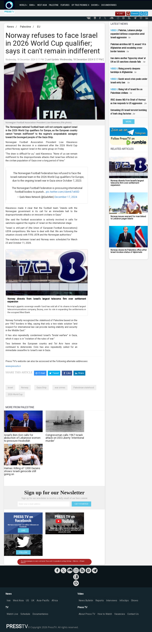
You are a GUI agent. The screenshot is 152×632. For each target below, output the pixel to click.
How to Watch (105, 614)
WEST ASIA (42, 5)
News (10, 26)
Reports (99, 600)
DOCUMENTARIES (109, 5)
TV (6, 607)
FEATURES (65, 5)
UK (32, 600)
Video (80, 593)
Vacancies (119, 614)
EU (38, 26)
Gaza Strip (41, 387)
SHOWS (95, 5)
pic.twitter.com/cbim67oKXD (62, 191)
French (134, 13)
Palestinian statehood (83, 387)
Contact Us (133, 614)
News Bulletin (86, 600)
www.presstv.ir (13, 366)
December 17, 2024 (65, 196)
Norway (24, 387)
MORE (129, 121)
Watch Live (12, 614)
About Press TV (87, 614)
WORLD (23, 5)
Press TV (82, 607)
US (27, 600)
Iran (9, 600)
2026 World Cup (15, 394)
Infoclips (124, 600)
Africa (55, 600)
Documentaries (40, 614)
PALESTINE (53, 5)
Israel (10, 387)
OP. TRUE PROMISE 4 (80, 5)
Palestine (25, 26)
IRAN (32, 5)
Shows (134, 600)
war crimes (60, 387)
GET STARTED (81, 504)
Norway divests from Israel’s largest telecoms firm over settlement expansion (46, 300)
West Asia (18, 600)
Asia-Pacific (43, 600)
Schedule (25, 614)
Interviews (111, 600)
